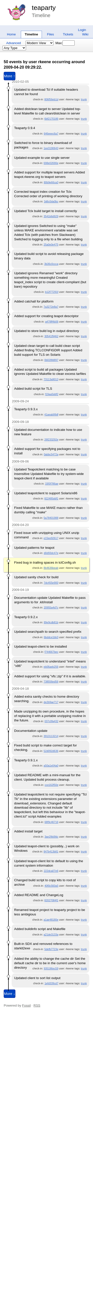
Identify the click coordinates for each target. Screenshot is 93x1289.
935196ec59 (51, 968)
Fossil (26, 1005)
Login (82, 30)
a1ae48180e (51, 919)
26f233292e (51, 439)
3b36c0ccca (51, 263)
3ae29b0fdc (51, 836)
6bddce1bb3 (51, 637)
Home (11, 34)
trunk (84, 99)
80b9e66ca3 (51, 182)
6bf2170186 (51, 118)
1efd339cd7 (51, 983)
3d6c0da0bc (51, 201)
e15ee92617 (51, 538)
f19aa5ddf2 (51, 394)
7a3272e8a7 (51, 306)
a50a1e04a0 (51, 765)
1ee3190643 (51, 148)
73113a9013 (51, 379)
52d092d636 (51, 750)
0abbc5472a (51, 454)
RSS (36, 1005)
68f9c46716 (51, 822)
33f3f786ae (51, 483)
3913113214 (51, 736)
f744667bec (51, 651)
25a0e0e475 (51, 244)
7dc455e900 (51, 582)
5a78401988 (51, 517)
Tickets (68, 34)
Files (50, 34)
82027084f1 (51, 900)
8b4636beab (51, 567)
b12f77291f (51, 291)
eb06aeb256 (51, 666)
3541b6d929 (51, 216)
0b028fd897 (51, 359)
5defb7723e (51, 949)
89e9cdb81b (51, 622)
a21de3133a (51, 934)
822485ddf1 (51, 498)
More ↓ (9, 994)
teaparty (44, 7)
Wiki (85, 34)
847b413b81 (51, 851)
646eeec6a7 (51, 133)
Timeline (31, 34)
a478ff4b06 (51, 321)
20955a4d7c (51, 607)
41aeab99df (51, 414)
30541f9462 (51, 336)
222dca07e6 (51, 870)
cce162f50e (51, 784)
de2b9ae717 (51, 702)
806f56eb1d (51, 99)
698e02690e (51, 163)
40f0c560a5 (51, 885)
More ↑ (9, 76)
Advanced (13, 43)
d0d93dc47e (51, 552)
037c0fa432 (51, 721)
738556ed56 (51, 681)
